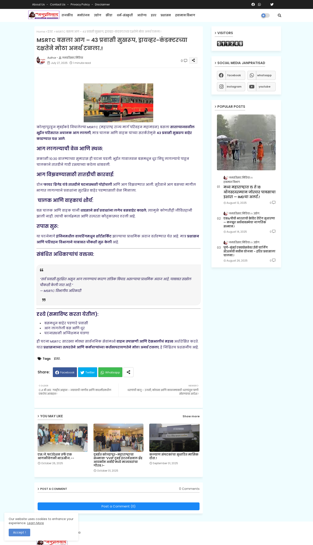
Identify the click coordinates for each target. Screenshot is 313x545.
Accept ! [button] (19, 532)
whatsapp (264, 75)
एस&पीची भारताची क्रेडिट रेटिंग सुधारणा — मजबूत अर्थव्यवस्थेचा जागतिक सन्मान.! (249, 222)
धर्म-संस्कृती (125, 15)
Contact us (58, 4)
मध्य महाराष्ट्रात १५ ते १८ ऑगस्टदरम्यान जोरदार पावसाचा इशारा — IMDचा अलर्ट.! (249, 192)
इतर (153, 15)
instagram (234, 86)
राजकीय (67, 15)
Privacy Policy (80, 4)
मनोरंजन (83, 15)
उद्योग (97, 15)
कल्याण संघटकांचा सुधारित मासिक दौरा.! (173, 456)
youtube (264, 86)
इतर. (50, 32)
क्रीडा (109, 15)
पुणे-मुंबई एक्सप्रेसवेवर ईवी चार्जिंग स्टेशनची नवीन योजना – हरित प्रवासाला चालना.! (249, 251)
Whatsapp (112, 372)
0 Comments (189, 489)
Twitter (90, 372)
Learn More (35, 523)
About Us (38, 4)
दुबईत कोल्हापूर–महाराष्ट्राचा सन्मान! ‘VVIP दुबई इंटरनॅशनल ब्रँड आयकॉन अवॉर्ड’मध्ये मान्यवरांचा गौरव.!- (117, 460)
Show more (191, 416)
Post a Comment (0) (119, 506)
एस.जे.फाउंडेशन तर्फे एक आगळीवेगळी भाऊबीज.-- (56, 456)
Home (41, 32)
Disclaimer (102, 4)
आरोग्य (142, 15)
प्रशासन (166, 15)
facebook (234, 75)
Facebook (67, 372)
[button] (279, 15)
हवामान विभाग (185, 15)
